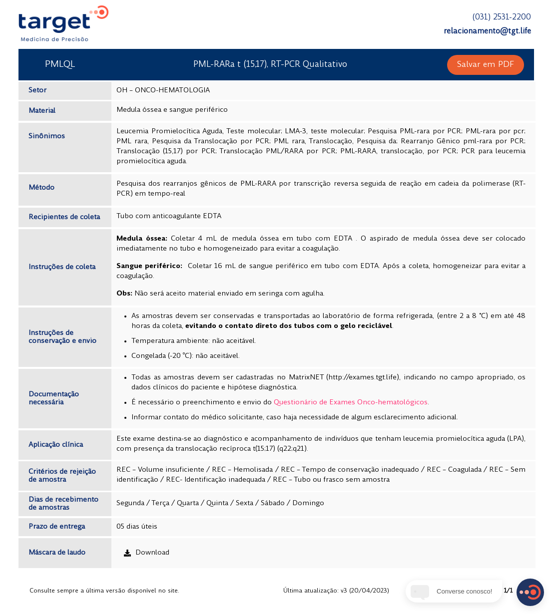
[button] (485, 65)
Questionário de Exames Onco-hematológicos (351, 402)
